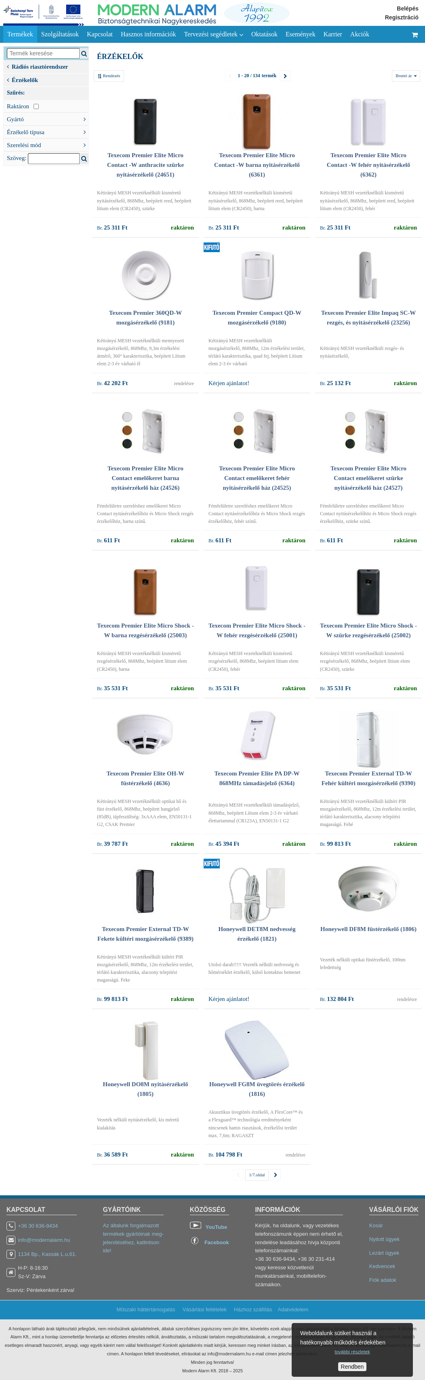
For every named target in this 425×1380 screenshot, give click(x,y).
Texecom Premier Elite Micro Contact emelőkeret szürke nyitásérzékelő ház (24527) (368, 478)
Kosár (376, 1225)
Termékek (20, 34)
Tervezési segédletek (213, 34)
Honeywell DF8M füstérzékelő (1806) (368, 929)
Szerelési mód (47, 144)
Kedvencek (382, 1266)
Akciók (359, 34)
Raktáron (23, 106)
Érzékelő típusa (47, 131)
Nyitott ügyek (384, 1239)
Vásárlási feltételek (205, 1309)
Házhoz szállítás (253, 1309)
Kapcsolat (100, 34)
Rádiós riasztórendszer (37, 66)
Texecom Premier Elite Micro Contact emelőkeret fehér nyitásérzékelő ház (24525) (257, 478)
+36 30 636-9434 (38, 1226)
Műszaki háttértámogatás (146, 1309)
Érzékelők (22, 79)
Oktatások (264, 34)
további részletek (352, 1351)
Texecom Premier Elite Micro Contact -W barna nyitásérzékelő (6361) (257, 165)
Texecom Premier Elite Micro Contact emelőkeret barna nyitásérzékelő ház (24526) (145, 478)
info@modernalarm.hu (44, 1240)
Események (301, 34)
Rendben (352, 1366)
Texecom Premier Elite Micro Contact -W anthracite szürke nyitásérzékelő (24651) (145, 165)
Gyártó (47, 118)
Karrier (333, 34)
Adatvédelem (293, 1309)
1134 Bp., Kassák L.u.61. (47, 1254)
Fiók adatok (382, 1280)
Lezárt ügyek (384, 1253)
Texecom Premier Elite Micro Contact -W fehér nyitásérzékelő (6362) (368, 165)
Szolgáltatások (60, 34)
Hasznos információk (148, 34)
